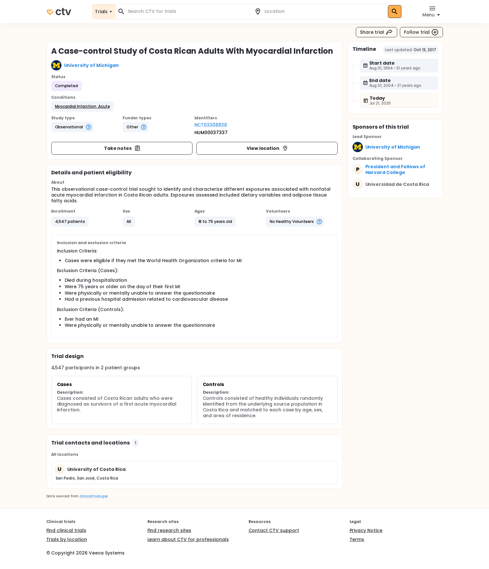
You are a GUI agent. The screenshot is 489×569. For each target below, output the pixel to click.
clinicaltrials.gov (94, 496)
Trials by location (66, 539)
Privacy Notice (366, 530)
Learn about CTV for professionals (188, 539)
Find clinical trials (66, 530)
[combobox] (186, 11)
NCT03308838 (210, 125)
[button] (82, 106)
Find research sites (169, 530)
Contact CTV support (274, 530)
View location (268, 148)
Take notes (122, 148)
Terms (357, 539)
